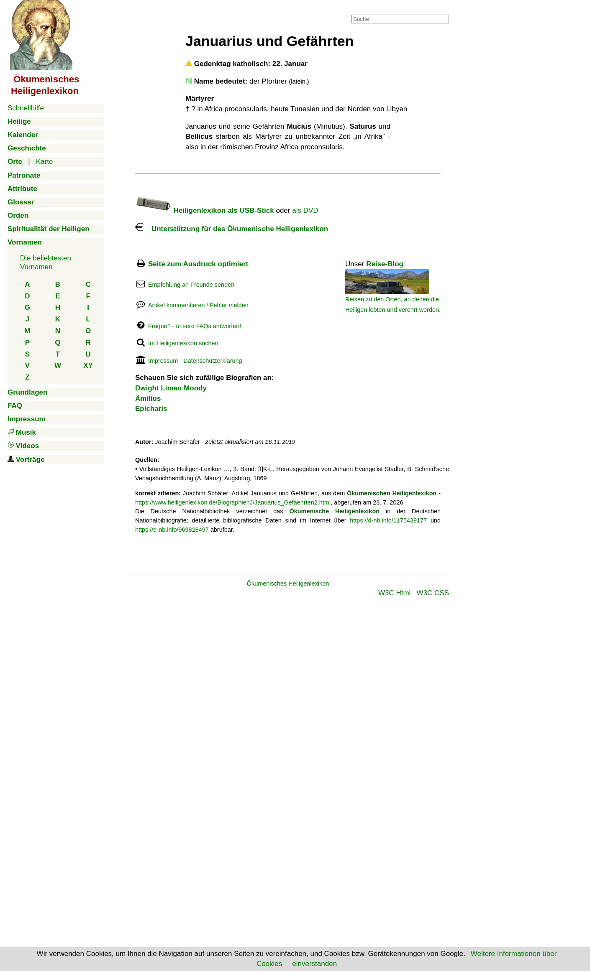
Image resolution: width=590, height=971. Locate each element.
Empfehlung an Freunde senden (191, 284)
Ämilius (148, 399)
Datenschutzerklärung (212, 360)
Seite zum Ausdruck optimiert (198, 264)
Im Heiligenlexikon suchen (183, 343)
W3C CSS (433, 593)
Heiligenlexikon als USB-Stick (204, 210)
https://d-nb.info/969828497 (172, 529)
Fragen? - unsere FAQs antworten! (194, 326)
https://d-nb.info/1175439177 (388, 520)
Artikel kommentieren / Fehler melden (198, 305)
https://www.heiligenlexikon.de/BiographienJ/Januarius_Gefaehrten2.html (233, 502)
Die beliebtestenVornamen (45, 262)
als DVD (305, 210)
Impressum (163, 360)
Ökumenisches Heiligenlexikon (288, 583)
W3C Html (394, 593)
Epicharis (151, 409)
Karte (44, 162)
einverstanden (314, 964)
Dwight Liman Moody (171, 388)
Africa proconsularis (235, 109)
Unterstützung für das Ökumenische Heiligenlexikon (231, 229)
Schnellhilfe (26, 108)
